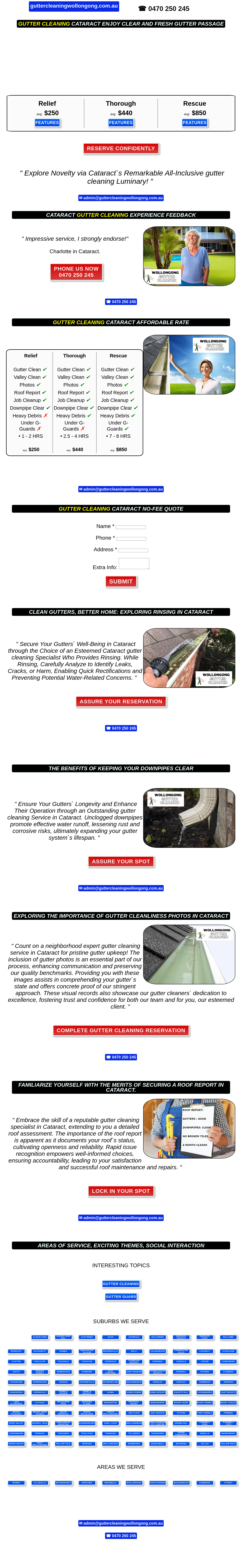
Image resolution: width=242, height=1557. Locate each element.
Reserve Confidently (121, 148)
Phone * (105, 538)
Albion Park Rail (63, 1339)
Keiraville (40, 1394)
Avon (110, 1339)
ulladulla (40, 1485)
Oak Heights (158, 1415)
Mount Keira (181, 1405)
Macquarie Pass (63, 1405)
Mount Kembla (205, 1405)
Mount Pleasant (16, 1415)
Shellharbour (134, 1425)
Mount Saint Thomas (40, 1415)
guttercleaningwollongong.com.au (74, 6)
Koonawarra (204, 1394)
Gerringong (40, 1384)
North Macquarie (87, 1415)
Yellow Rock (228, 1446)
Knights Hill (181, 1394)
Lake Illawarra (16, 1405)
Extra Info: (103, 569)
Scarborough (87, 1425)
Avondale (134, 1339)
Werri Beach (16, 1446)
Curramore (228, 1363)
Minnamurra (158, 1405)
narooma (87, 1485)
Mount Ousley (228, 1405)
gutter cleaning (44, 24)
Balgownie (157, 1339)
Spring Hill (181, 1425)
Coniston (87, 1363)
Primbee (228, 1415)
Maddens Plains (87, 1405)
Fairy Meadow (134, 1374)
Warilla (204, 1435)
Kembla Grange (63, 1394)
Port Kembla (204, 1415)
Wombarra (134, 1446)
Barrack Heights (181, 1339)
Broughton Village (86, 1353)
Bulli (134, 1353)
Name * (105, 526)
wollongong (134, 1485)
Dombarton (63, 1374)
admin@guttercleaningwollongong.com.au (123, 198)
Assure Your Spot (121, 863)
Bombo (63, 1353)
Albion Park (40, 1339)
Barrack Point (205, 1339)
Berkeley (16, 1353)
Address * (105, 549)
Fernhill (181, 1374)
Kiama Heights (158, 1394)
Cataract (204, 1353)
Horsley (158, 1384)
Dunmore (87, 1374)
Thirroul (40, 1435)
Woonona (181, 1446)
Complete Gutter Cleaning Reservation (121, 1032)
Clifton (16, 1363)
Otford (181, 1415)
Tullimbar (134, 1435)
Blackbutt (40, 1353)
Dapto (16, 1374)
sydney (228, 1485)
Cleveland (228, 1353)
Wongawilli (157, 1446)
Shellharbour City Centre (157, 1425)
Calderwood (157, 1353)
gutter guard (121, 1299)
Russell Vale (39, 1425)
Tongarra (63, 1435)
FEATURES (47, 122)
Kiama (110, 1394)
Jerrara (228, 1384)
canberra (204, 1485)
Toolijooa (87, 1435)
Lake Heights (228, 1394)
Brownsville (110, 1353)
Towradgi (110, 1435)
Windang (87, 1446)
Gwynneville (87, 1384)
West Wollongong (39, 1446)
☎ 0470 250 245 (163, 8)
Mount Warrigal (63, 1415)
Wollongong (110, 1446)
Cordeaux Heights (134, 1363)
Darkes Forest (40, 1374)
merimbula (111, 1485)
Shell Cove (110, 1425)
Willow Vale (63, 1446)
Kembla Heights (87, 1394)
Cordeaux (110, 1363)
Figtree (204, 1374)
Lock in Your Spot (121, 1193)
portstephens (158, 1485)
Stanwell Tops (228, 1425)
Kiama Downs (134, 1394)
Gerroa (63, 1384)
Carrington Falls (181, 1353)
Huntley (181, 1384)
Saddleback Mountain (63, 1425)
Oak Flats (134, 1415)
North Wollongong (110, 1415)
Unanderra (157, 1435)
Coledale (63, 1363)
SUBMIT (121, 583)
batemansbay (63, 1485)
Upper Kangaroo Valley (181, 1436)
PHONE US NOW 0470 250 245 (76, 272)
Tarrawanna (16, 1435)
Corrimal (157, 1363)
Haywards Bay (111, 1384)
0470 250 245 (124, 302)
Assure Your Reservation (121, 703)
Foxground (16, 1384)
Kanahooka (16, 1394)
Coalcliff (40, 1363)
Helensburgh (134, 1384)
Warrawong (228, 1435)
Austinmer (87, 1339)
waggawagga (181, 1485)
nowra (16, 1485)
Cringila (181, 1363)
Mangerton (110, 1405)
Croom (205, 1363)
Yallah (205, 1446)
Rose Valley (16, 1425)
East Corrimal (110, 1374)
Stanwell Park (204, 1425)
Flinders (228, 1374)
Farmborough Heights (158, 1374)
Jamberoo (205, 1384)
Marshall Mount (134, 1405)
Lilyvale (40, 1405)
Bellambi (228, 1339)
